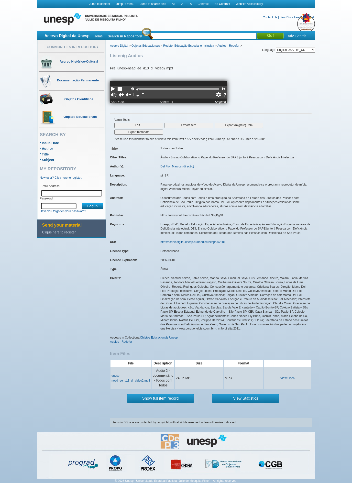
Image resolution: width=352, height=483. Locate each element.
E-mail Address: (50, 186)
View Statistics (245, 398)
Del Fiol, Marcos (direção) (177, 166)
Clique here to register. (59, 232)
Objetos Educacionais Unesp (159, 337)
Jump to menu (125, 4)
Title (45, 154)
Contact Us (270, 17)
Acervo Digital (119, 45)
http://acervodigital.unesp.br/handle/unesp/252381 (192, 242)
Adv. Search (297, 36)
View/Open (287, 378)
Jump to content (99, 4)
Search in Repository (125, 36)
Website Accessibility (249, 4)
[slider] (137, 89)
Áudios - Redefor (228, 45)
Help (312, 17)
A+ (174, 4)
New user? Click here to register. (61, 177)
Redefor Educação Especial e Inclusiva (188, 45)
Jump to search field (153, 4)
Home (98, 36)
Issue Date (50, 143)
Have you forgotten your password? (63, 211)
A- (182, 4)
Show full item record (160, 398)
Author (47, 149)
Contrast (203, 4)
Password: (47, 198)
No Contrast (222, 4)
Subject (48, 160)
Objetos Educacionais (146, 45)
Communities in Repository (73, 47)
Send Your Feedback (293, 17)
